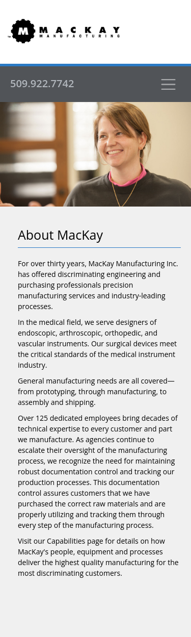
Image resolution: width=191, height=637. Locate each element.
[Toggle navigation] (168, 84)
